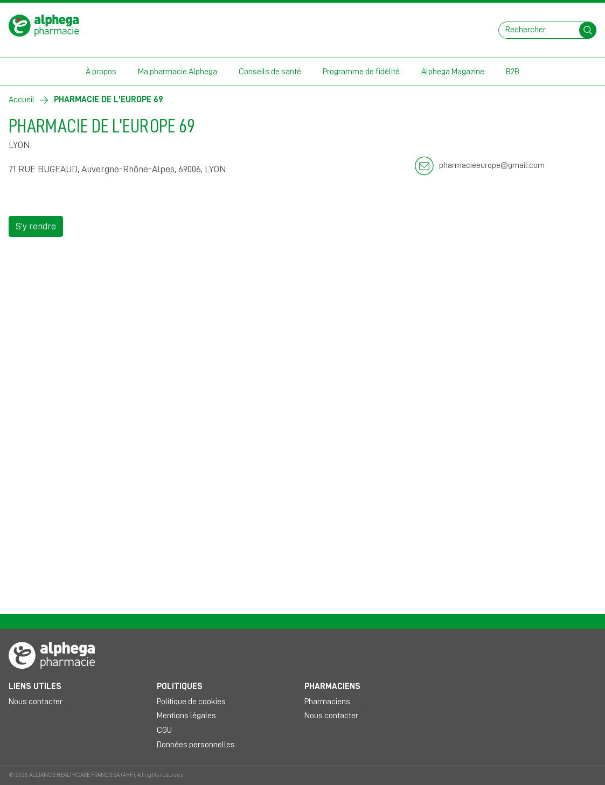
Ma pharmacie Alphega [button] (177, 71)
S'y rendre (36, 226)
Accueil (21, 99)
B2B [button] (512, 71)
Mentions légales (186, 715)
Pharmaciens (327, 701)
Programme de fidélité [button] (361, 71)
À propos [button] (101, 71)
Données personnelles (196, 744)
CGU (164, 730)
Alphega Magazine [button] (452, 71)
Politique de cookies (191, 701)
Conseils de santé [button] (270, 71)
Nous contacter (35, 701)
